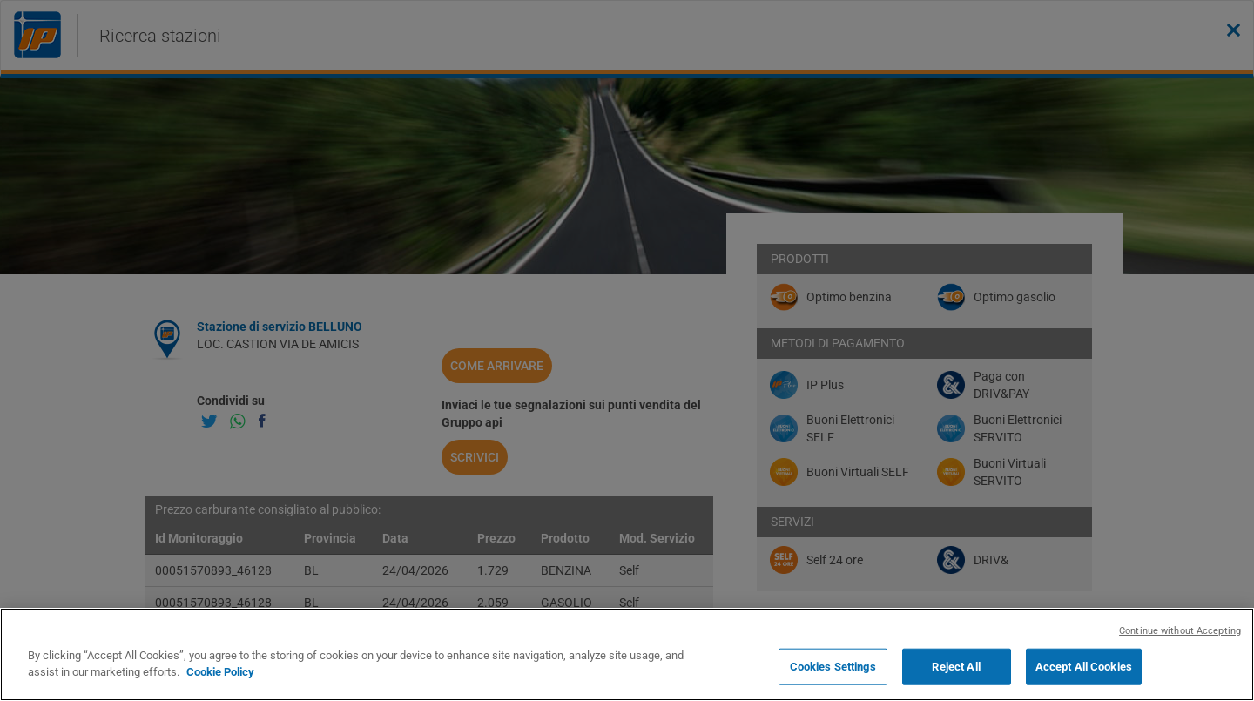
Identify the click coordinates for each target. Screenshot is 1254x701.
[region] (627, 654)
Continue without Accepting (1180, 631)
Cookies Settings (833, 666)
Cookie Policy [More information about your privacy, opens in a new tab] (220, 671)
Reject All (956, 666)
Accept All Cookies (1083, 666)
